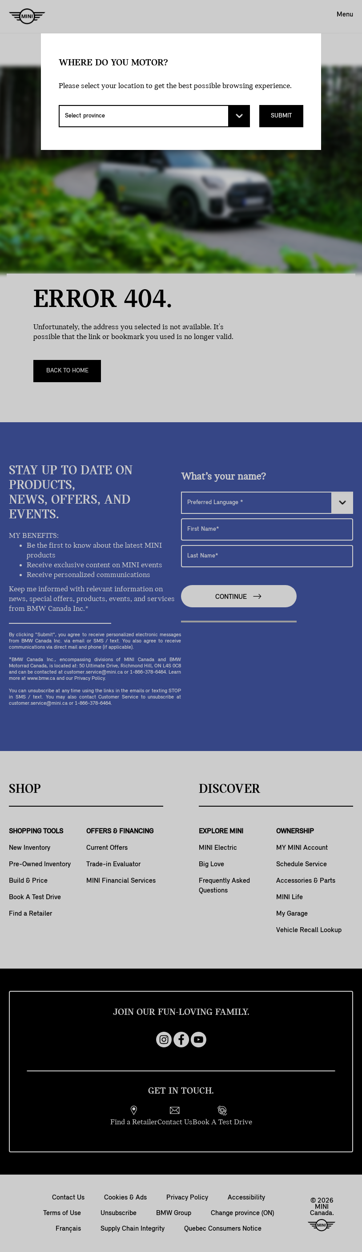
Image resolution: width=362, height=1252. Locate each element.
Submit (281, 116)
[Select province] (154, 116)
